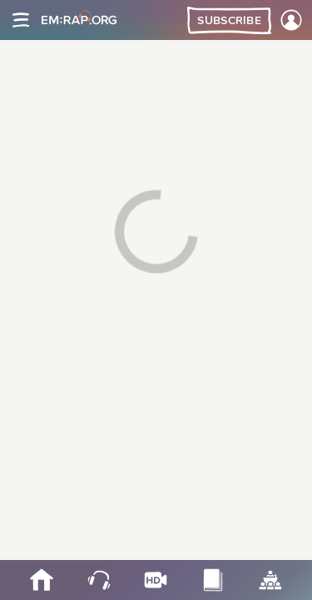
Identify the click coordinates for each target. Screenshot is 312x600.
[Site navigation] (20, 20)
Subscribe (229, 21)
